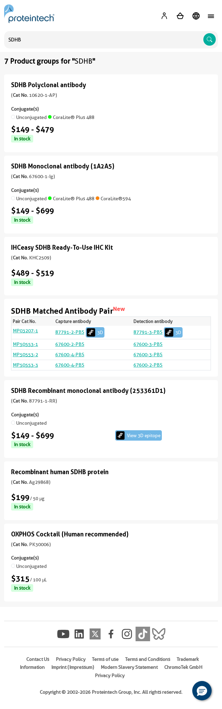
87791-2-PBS (79, 332)
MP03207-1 (25, 330)
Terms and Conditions (147, 659)
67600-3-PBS (148, 344)
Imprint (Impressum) (72, 667)
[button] (202, 690)
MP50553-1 (25, 344)
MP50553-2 (25, 354)
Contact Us (37, 659)
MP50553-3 (25, 365)
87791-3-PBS (158, 332)
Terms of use (105, 659)
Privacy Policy (70, 659)
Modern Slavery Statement (129, 667)
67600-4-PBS (69, 354)
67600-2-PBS (69, 344)
